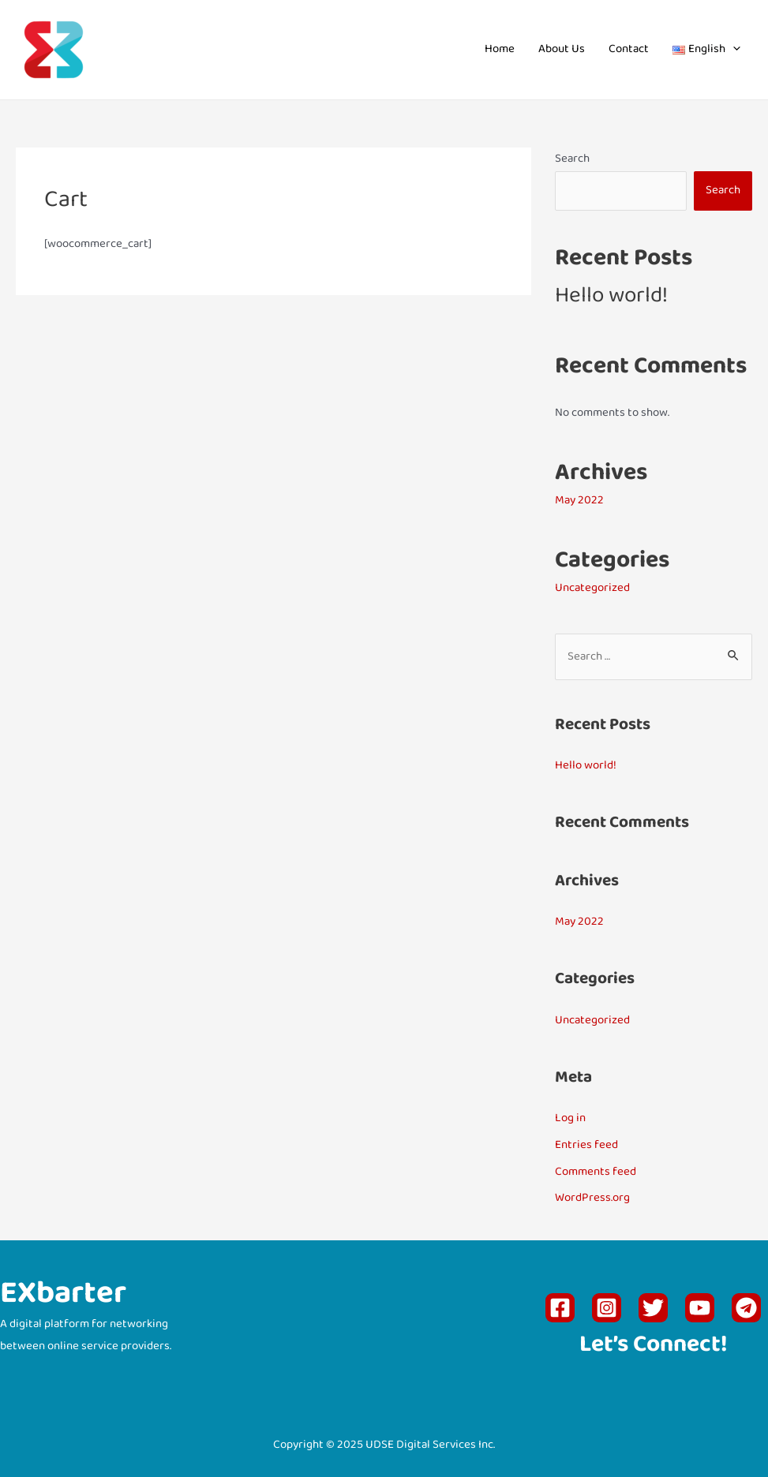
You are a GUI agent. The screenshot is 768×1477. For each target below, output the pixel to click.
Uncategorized (592, 588)
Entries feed (586, 1145)
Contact (629, 49)
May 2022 (579, 500)
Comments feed (595, 1172)
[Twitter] (653, 1307)
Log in (570, 1118)
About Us (561, 49)
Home (500, 49)
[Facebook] (560, 1307)
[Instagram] (606, 1307)
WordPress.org (592, 1198)
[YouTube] (699, 1307)
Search (572, 159)
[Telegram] (746, 1307)
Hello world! (611, 297)
